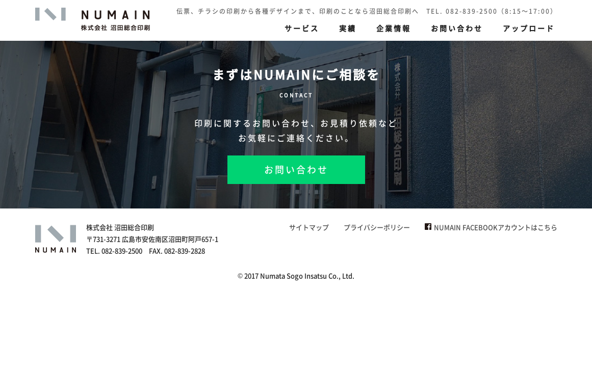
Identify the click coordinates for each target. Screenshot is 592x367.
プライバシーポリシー (377, 227)
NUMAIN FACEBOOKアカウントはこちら (491, 227)
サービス (302, 28)
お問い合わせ (457, 28)
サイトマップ (309, 227)
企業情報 (393, 28)
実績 (347, 28)
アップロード (529, 28)
